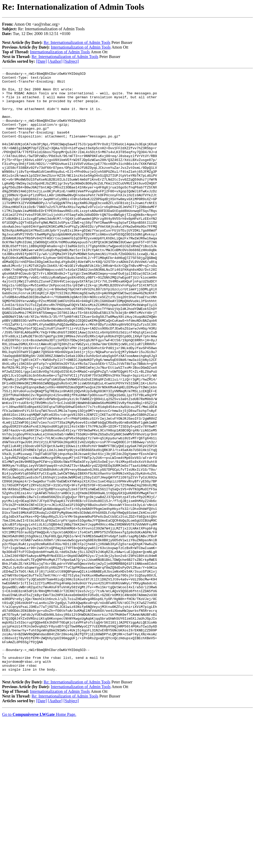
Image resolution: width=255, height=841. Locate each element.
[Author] (55, 61)
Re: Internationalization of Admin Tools (77, 42)
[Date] (41, 61)
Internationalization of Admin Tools (81, 47)
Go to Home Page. (39, 834)
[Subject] (71, 61)
